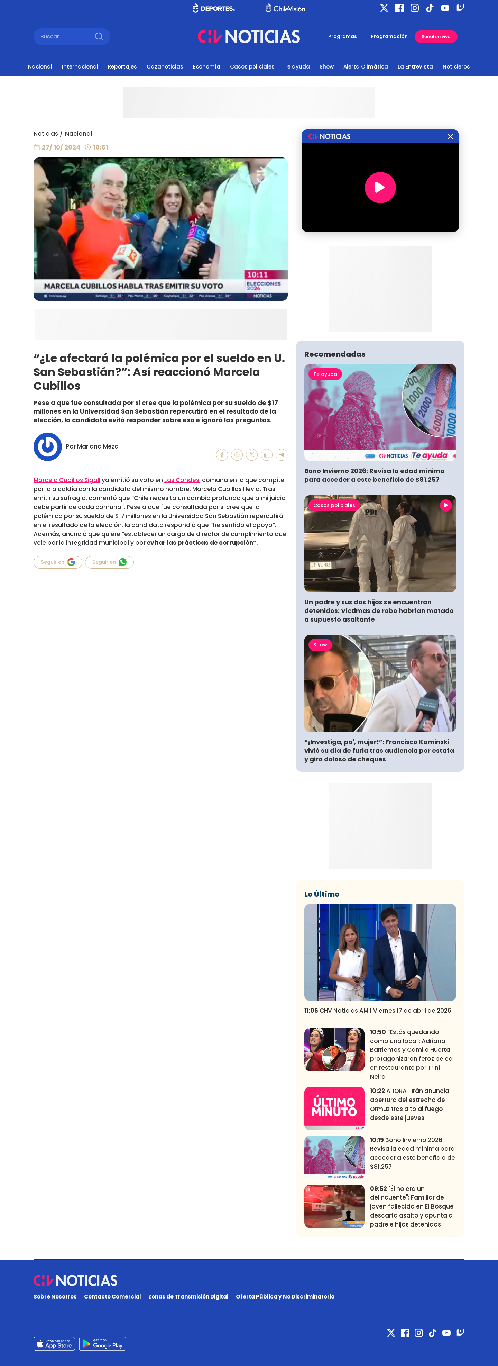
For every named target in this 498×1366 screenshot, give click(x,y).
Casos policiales (252, 66)
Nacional (40, 66)
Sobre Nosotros (55, 1296)
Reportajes (122, 66)
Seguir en (58, 562)
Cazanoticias (165, 66)
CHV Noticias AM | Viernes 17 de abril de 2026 (377, 1010)
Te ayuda (297, 66)
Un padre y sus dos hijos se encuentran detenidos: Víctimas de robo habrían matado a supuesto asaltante (379, 611)
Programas (342, 36)
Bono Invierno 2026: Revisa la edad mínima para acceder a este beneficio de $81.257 (374, 475)
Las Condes (181, 480)
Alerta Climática (365, 66)
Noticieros (456, 66)
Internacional (80, 66)
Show (327, 66)
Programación (389, 36)
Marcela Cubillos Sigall (67, 480)
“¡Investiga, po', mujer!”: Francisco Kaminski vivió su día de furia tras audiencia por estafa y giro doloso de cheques (379, 750)
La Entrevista (415, 66)
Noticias (46, 133)
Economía (206, 66)
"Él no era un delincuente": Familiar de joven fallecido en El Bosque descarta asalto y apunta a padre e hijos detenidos (412, 1207)
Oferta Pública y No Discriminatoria (285, 1296)
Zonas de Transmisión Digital (188, 1296)
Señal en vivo (436, 36)
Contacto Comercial (112, 1296)
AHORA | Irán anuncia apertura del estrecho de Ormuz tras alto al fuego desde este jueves (409, 1104)
